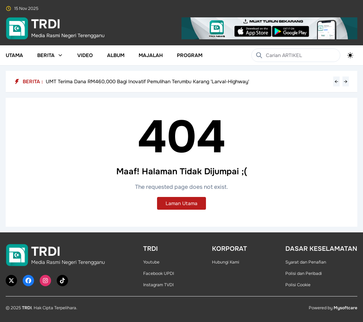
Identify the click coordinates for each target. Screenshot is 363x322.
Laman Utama (181, 203)
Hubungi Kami (225, 262)
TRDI (27, 308)
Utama (14, 55)
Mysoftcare (345, 308)
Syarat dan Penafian (305, 262)
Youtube (151, 262)
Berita (50, 55)
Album (115, 55)
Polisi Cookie (298, 285)
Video (85, 55)
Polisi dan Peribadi (303, 273)
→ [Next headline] (345, 81)
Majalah (151, 55)
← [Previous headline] (336, 81)
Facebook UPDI (158, 273)
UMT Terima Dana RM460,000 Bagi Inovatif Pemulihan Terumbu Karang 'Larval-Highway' (147, 81)
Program (189, 55)
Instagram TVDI (158, 285)
